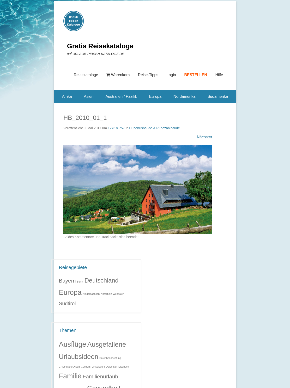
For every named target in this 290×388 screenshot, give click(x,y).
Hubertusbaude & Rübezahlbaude (154, 128)
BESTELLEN (195, 75)
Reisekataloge (86, 75)
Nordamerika (185, 96)
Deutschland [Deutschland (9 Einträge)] (102, 280)
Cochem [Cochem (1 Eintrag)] (86, 366)
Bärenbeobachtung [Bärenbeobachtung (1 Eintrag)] (110, 358)
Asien (88, 96)
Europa (155, 96)
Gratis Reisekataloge (100, 46)
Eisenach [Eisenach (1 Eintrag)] (123, 366)
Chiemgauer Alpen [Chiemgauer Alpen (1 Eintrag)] (69, 366)
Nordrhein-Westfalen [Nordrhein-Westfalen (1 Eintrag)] (112, 293)
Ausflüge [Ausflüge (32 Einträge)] (72, 344)
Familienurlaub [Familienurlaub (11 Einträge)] (100, 377)
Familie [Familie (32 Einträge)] (70, 376)
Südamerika (217, 96)
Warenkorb (118, 75)
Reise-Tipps (148, 75)
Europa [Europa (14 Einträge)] (70, 292)
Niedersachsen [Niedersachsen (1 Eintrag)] (91, 293)
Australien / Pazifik (121, 96)
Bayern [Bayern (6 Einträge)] (67, 281)
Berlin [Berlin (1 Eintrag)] (80, 281)
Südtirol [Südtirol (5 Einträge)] (67, 303)
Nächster (204, 137)
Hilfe (219, 75)
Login (171, 75)
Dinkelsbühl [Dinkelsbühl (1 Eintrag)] (98, 366)
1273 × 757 (116, 128)
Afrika (67, 96)
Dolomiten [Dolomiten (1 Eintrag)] (111, 366)
